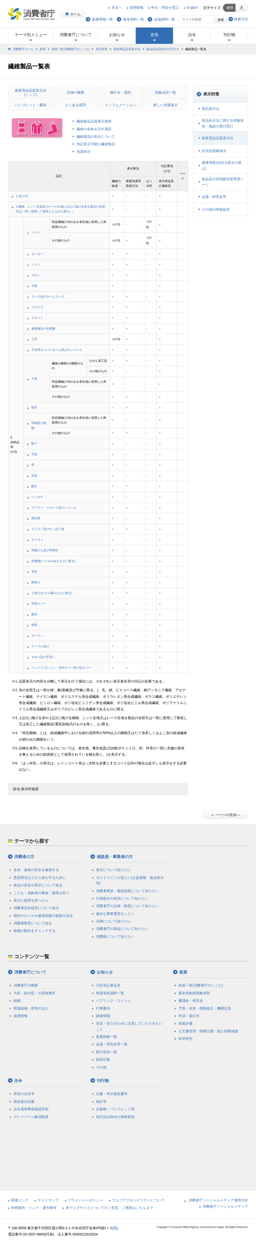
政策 (154, 35)
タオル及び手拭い (43, 657)
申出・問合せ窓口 (165, 8)
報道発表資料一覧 (110, 993)
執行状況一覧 (106, 1052)
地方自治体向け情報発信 (115, 1117)
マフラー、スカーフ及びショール (53, 507)
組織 (17, 1001)
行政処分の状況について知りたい (122, 898)
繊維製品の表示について (95, 136)
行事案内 (103, 1008)
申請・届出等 (189, 1016)
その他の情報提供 (216, 209)
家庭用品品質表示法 (127, 49)
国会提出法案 (24, 1101)
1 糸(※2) (22, 196)
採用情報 (137, 8)
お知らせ (117, 35)
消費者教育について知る (33, 923)
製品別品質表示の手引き (162, 49)
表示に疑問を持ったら (31, 900)
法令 (192, 35)
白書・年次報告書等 (112, 1094)
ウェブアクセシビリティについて (138, 1200)
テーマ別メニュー (31, 35)
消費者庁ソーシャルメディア (225, 1206)
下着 (34, 378)
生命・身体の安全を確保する (36, 870)
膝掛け (35, 582)
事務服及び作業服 (43, 328)
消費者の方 (24, 857)
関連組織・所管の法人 (31, 1008)
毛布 (34, 571)
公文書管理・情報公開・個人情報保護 (208, 1031)
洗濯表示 (83, 152)
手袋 (34, 454)
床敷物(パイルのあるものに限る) (53, 561)
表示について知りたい (113, 870)
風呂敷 (35, 518)
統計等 (101, 1101)
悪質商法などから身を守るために (40, 878)
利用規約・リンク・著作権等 (33, 1208)
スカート (37, 318)
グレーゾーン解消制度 (31, 1117)
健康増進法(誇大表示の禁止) (222, 165)
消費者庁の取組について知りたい (122, 929)
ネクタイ (37, 539)
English (192, 8)
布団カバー (38, 603)
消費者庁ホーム (23, 49)
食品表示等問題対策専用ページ (223, 182)
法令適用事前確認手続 (31, 1109)
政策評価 (185, 1023)
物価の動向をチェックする (35, 931)
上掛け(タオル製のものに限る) (51, 593)
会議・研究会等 (214, 197)
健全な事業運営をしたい (115, 914)
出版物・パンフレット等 (115, 1109)
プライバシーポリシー (85, 1200)
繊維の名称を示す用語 (94, 129)
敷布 (34, 614)
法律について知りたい (113, 921)
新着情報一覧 (106, 1037)
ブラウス (37, 307)
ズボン (35, 275)
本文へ (117, 8)
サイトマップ (48, 1200)
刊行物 (229, 35)
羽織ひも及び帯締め (44, 550)
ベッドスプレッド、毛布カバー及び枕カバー (61, 667)
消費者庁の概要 (26, 985)
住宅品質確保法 (214, 151)
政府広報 (103, 1059)
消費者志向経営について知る (36, 908)
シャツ (35, 264)
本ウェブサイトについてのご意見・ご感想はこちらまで (109, 1208)
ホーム (75, 14)
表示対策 (102, 49)
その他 (101, 1067)
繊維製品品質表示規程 (94, 121)
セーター (37, 254)
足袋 (34, 475)
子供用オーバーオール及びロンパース (56, 350)
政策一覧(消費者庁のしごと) (71, 49)
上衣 (34, 339)
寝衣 (34, 407)
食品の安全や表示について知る (38, 885)
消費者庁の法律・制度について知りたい (127, 906)
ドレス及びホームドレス (47, 296)
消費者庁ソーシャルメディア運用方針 (218, 1200)
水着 (34, 286)
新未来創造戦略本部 (194, 993)
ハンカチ (37, 497)
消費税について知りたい (115, 936)
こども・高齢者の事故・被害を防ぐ (42, 893)
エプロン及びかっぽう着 (47, 529)
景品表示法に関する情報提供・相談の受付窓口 (223, 123)
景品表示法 (210, 109)
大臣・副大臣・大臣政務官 (35, 993)
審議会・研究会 (190, 1001)
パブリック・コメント (113, 1001)
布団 (34, 625)
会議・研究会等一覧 (112, 1044)
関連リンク (19, 1200)
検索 (221, 20)
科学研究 (185, 1039)
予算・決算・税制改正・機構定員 (204, 1008)
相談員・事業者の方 (115, 857)
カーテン (37, 635)
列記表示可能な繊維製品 (95, 144)
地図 (113, 1228)
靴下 (34, 443)
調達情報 (103, 1016)
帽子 (34, 486)
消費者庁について (76, 35)
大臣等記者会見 (108, 985)
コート (35, 232)
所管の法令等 (24, 1094)
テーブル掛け (40, 646)
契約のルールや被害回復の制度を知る (43, 916)
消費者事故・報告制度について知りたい (127, 891)
